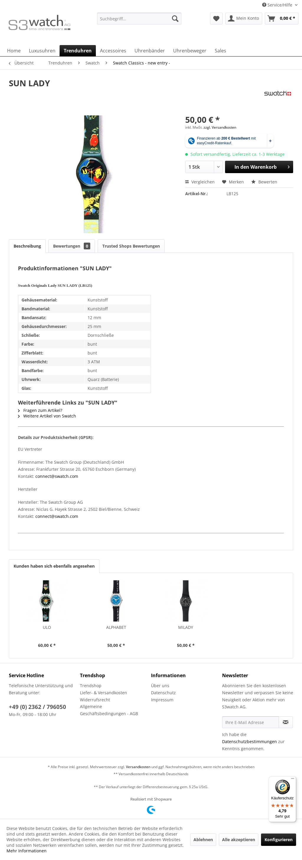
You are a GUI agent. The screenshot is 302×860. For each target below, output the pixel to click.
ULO (47, 627)
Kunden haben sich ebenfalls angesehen (54, 566)
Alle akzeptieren (238, 839)
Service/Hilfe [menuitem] (277, 5)
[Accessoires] (113, 50)
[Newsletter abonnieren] (286, 722)
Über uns (160, 685)
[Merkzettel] (216, 18)
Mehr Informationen (26, 851)
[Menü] (292, 779)
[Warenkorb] (281, 18)
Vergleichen (200, 182)
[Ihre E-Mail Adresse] (250, 722)
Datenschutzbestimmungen (249, 741)
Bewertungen (71, 246)
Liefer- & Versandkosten (103, 692)
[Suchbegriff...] (139, 18)
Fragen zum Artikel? (40, 410)
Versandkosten (138, 766)
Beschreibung (27, 246)
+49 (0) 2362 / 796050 (37, 707)
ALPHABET (116, 627)
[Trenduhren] (78, 50)
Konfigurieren (279, 839)
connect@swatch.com (56, 476)
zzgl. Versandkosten (219, 127)
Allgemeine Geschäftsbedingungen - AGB (109, 710)
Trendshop (90, 685)
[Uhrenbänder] (149, 50)
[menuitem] (139, 21)
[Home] (14, 50)
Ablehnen (203, 839)
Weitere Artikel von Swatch (47, 416)
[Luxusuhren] (42, 50)
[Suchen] (175, 18)
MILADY (185, 627)
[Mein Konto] (243, 18)
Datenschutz (163, 692)
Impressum (162, 699)
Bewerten (264, 182)
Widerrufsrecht (95, 699)
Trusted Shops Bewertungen (131, 246)
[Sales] (220, 50)
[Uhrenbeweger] (190, 50)
